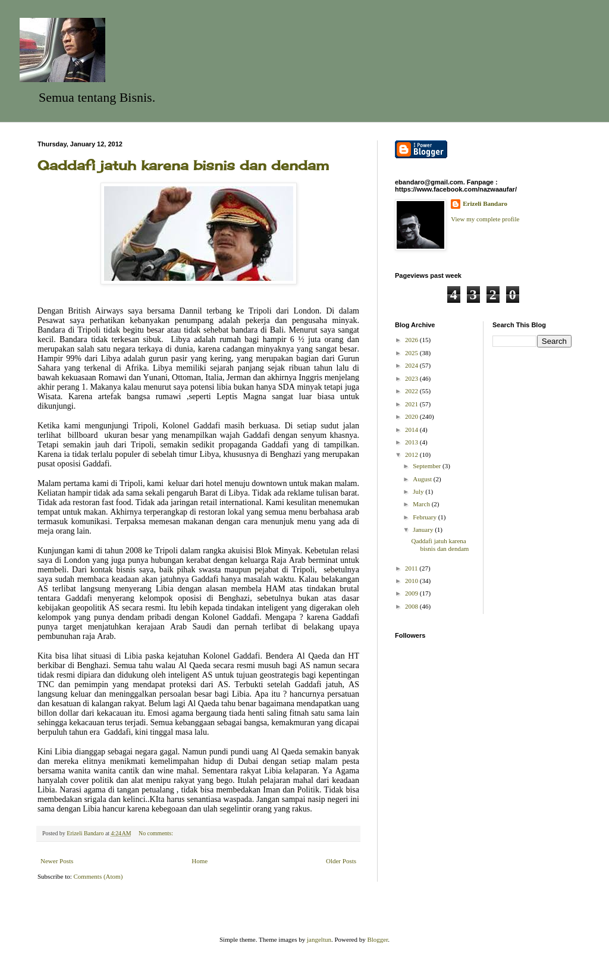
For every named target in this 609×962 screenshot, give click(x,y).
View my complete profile (485, 219)
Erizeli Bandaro (485, 203)
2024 (412, 365)
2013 (412, 442)
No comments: (156, 833)
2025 (412, 352)
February (425, 517)
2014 (412, 429)
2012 (412, 454)
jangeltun (319, 939)
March (422, 503)
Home (200, 860)
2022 (412, 390)
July (419, 491)
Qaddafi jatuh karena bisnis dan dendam (183, 165)
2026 (412, 339)
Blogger (377, 939)
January (424, 529)
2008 (412, 606)
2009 (412, 593)
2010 (412, 580)
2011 (412, 568)
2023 (412, 378)
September (427, 465)
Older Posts (341, 860)
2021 (412, 404)
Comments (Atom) (98, 876)
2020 (412, 416)
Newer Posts (56, 860)
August (423, 478)
